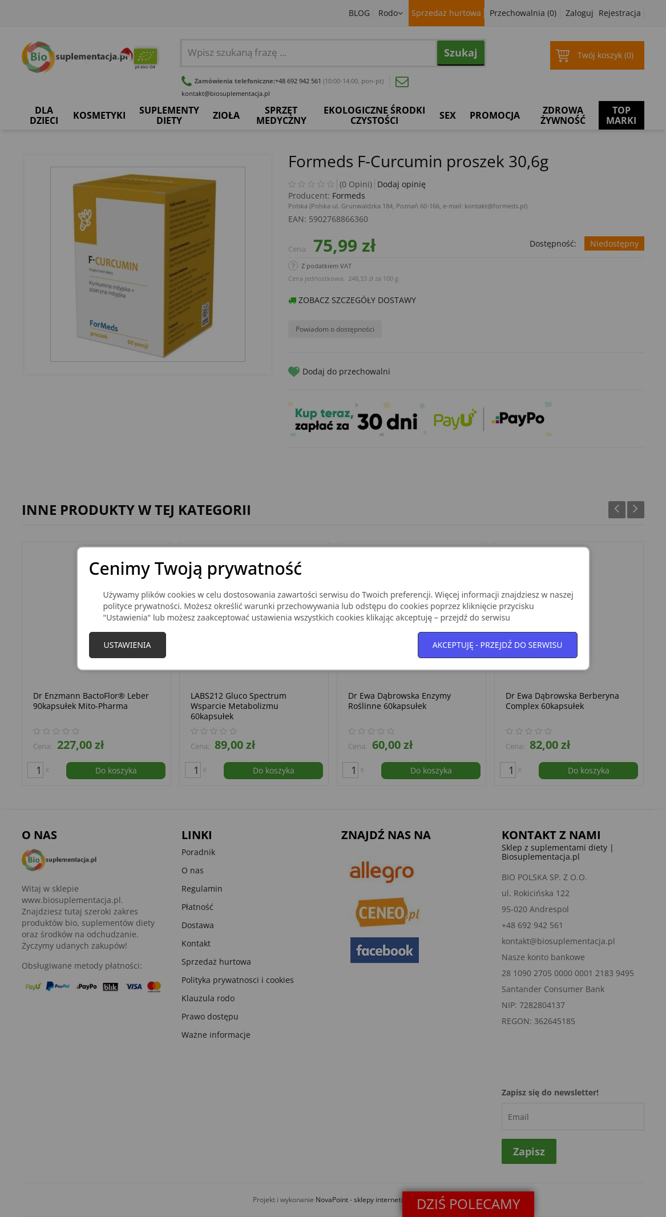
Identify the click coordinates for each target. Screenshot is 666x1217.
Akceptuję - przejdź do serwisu (498, 644)
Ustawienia (127, 644)
